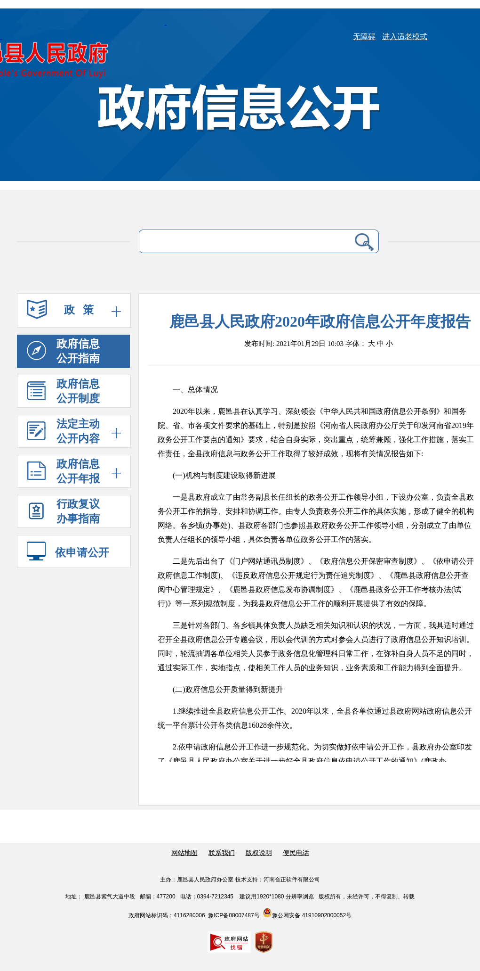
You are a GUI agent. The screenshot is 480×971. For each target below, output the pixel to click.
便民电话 (296, 852)
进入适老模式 (404, 37)
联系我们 (221, 852)
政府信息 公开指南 (63, 351)
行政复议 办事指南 (63, 513)
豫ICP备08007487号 (235, 915)
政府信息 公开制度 (63, 391)
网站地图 (184, 852)
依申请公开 (68, 552)
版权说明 (259, 852)
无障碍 (364, 37)
